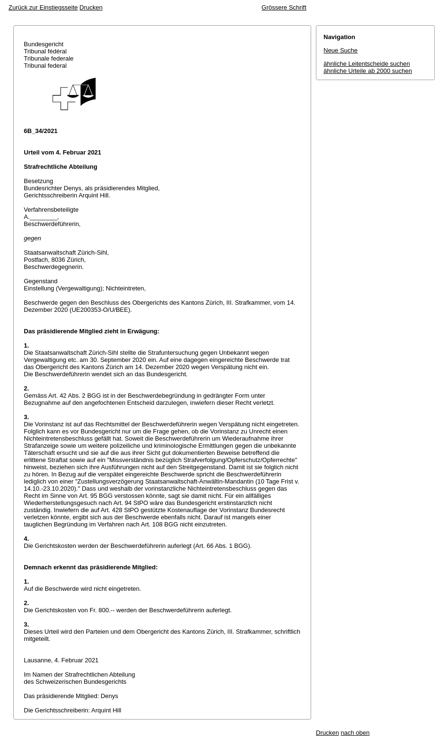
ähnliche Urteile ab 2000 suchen (368, 70)
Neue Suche (341, 50)
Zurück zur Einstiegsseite (43, 7)
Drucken (91, 7)
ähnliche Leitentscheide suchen (367, 63)
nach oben (355, 732)
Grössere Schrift (284, 7)
